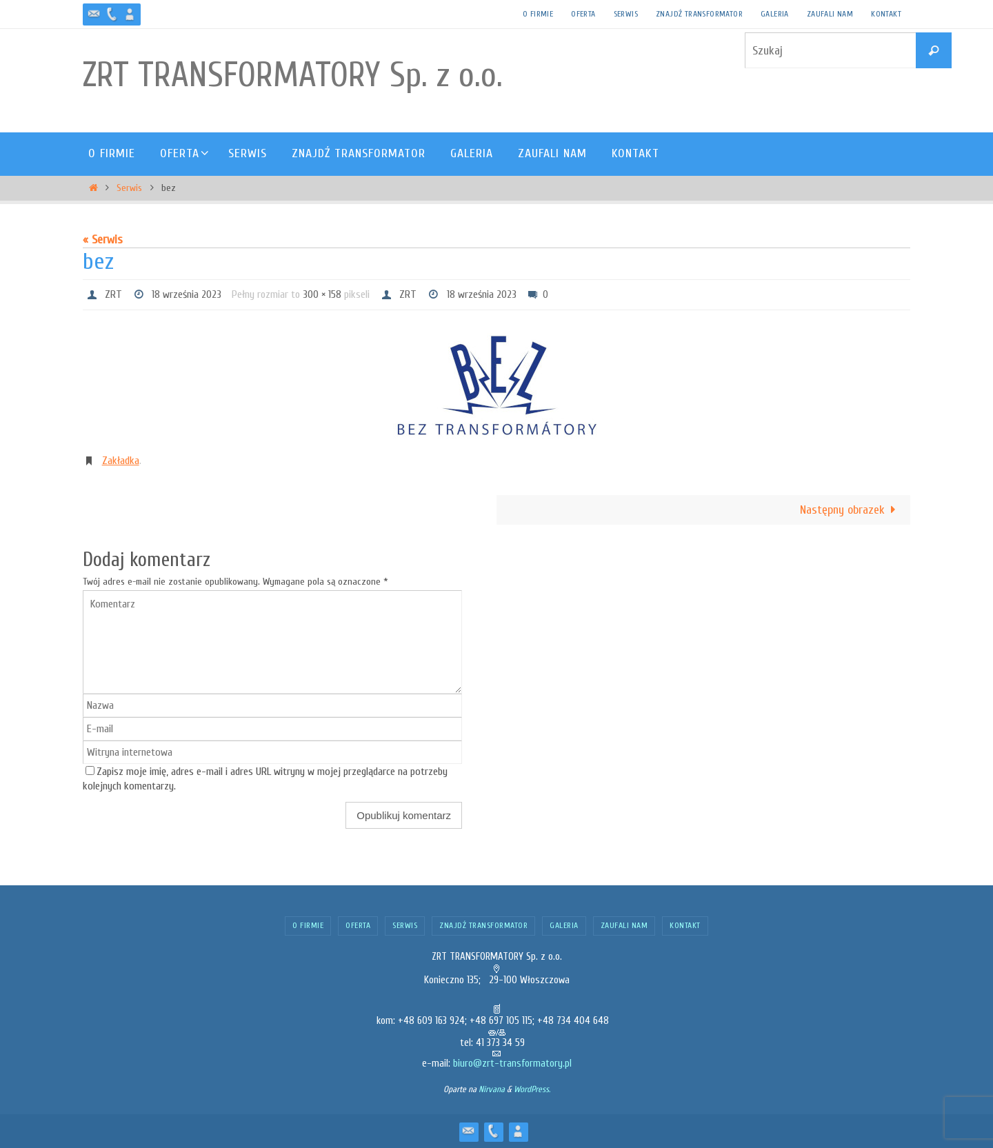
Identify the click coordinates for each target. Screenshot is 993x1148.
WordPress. (532, 1089)
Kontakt (886, 14)
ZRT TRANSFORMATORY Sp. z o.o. (293, 75)
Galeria (775, 14)
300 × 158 (322, 294)
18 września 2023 (186, 294)
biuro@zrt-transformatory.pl (512, 1063)
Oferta (583, 14)
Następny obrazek (851, 510)
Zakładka (120, 460)
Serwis (626, 14)
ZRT (113, 294)
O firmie (538, 14)
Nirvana (492, 1089)
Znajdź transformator (699, 14)
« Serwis (103, 239)
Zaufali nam (830, 14)
